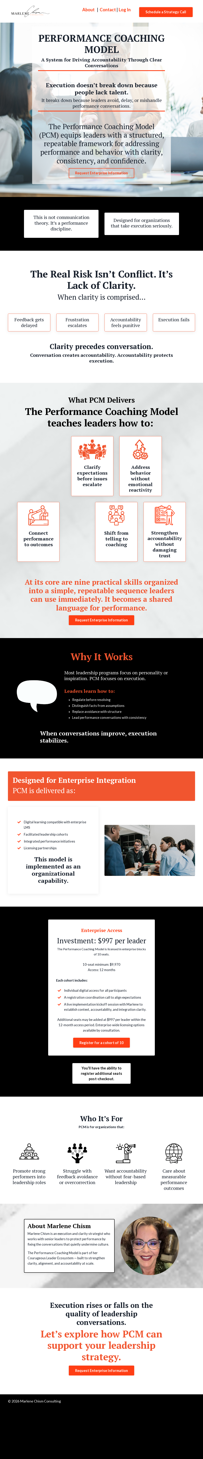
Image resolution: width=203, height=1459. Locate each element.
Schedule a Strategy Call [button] (166, 12)
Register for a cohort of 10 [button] (101, 1077)
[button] (101, 1076)
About (88, 9)
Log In (125, 9)
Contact (108, 9)
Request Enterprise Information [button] (101, 173)
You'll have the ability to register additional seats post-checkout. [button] (101, 1108)
